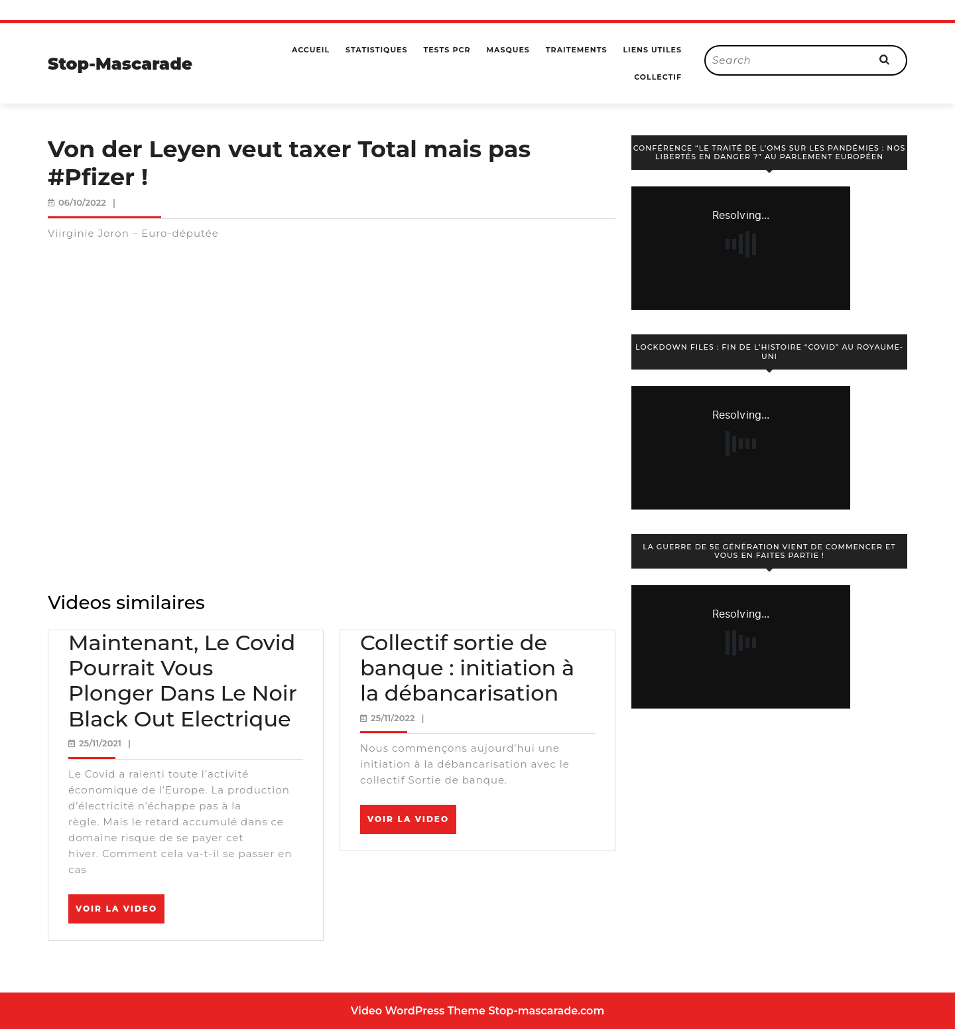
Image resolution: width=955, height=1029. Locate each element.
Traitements (576, 49)
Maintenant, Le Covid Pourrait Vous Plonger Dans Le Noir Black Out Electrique (182, 681)
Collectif (658, 77)
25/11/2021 (100, 743)
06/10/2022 (82, 202)
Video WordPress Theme (418, 1010)
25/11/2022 (393, 718)
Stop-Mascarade (120, 64)
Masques (507, 49)
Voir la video (120, 913)
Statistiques (376, 49)
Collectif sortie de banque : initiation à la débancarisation (467, 668)
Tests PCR (446, 49)
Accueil (311, 49)
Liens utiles (652, 49)
